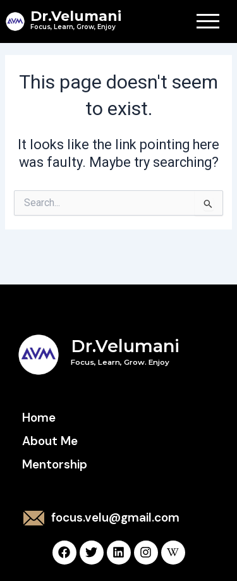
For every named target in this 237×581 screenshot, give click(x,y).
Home (39, 417)
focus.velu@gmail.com (115, 517)
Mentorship (54, 464)
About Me (50, 441)
